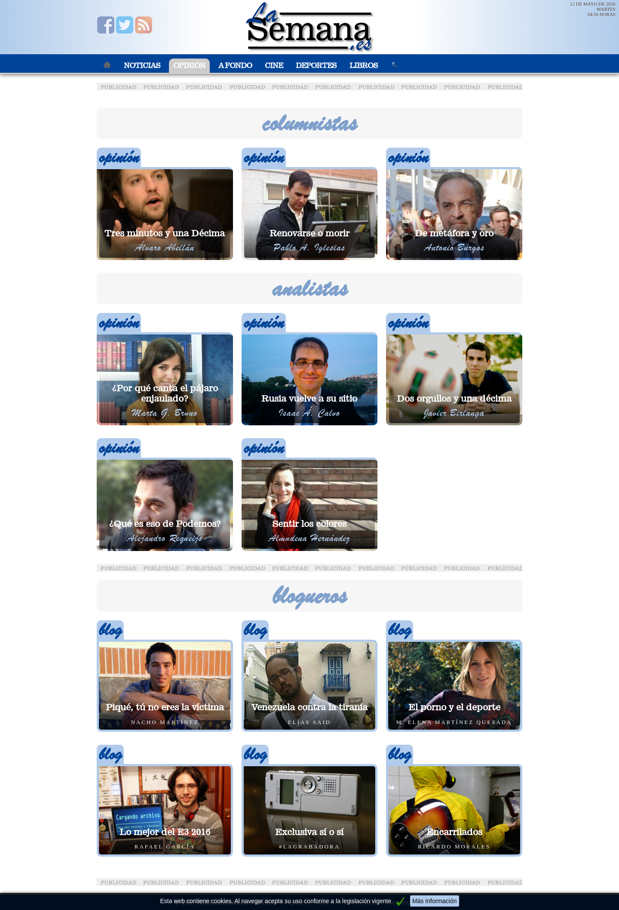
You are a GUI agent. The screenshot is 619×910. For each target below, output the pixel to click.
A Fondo (235, 66)
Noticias (142, 66)
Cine (274, 66)
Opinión (189, 66)
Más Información (434, 901)
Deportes (316, 66)
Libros (363, 66)
